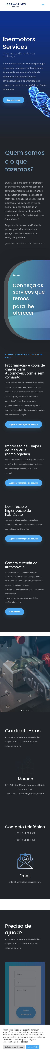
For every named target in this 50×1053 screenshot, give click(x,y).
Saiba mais (14, 611)
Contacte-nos (13, 100)
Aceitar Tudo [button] (33, 1047)
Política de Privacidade (16, 1014)
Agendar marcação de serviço (23, 424)
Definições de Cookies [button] (14, 1047)
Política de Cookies (19, 1021)
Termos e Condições (15, 1009)
